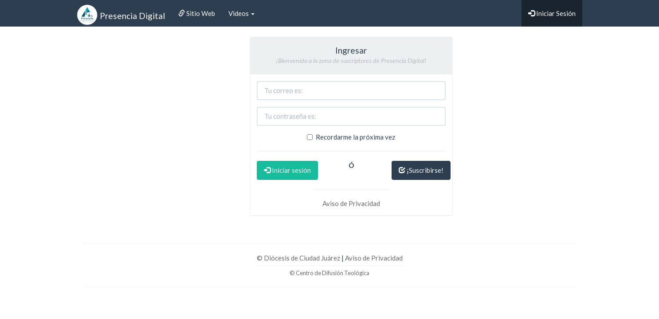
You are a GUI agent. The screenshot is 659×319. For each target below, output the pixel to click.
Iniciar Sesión (552, 13)
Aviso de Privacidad (351, 203)
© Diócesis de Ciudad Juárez (299, 258)
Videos (241, 13)
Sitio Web (196, 13)
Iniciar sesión (287, 170)
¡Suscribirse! (421, 170)
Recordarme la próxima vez (351, 137)
